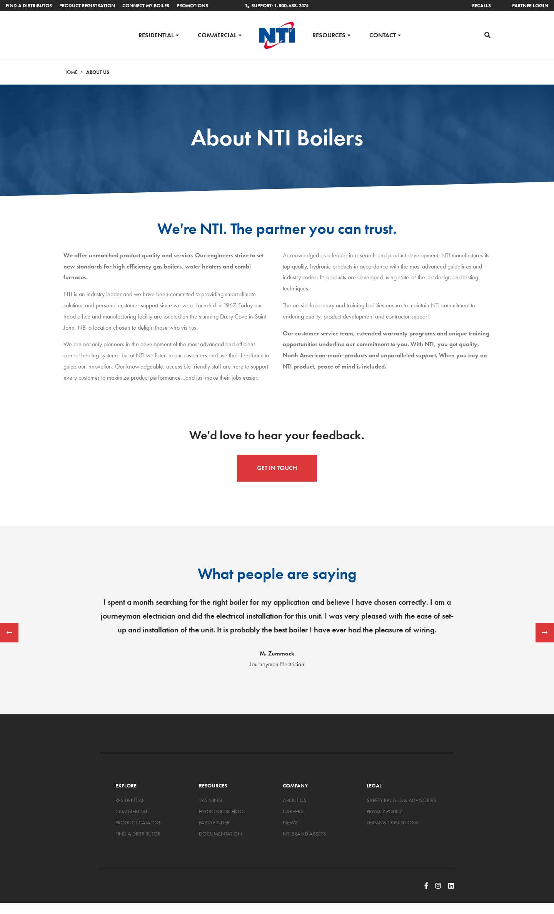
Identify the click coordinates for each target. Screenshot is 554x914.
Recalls (481, 5)
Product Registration (87, 5)
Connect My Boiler (145, 5)
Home (70, 72)
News (290, 822)
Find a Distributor (29, 5)
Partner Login (530, 5)
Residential (156, 35)
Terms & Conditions (393, 822)
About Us (294, 800)
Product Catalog (138, 822)
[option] (277, 632)
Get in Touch (277, 468)
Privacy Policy (384, 811)
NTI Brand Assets (304, 833)
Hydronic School (222, 811)
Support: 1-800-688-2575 (277, 5)
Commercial (217, 35)
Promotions (192, 5)
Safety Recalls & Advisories (401, 800)
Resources (328, 35)
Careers (293, 811)
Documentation (220, 833)
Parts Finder (214, 822)
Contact (382, 35)
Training (210, 800)
